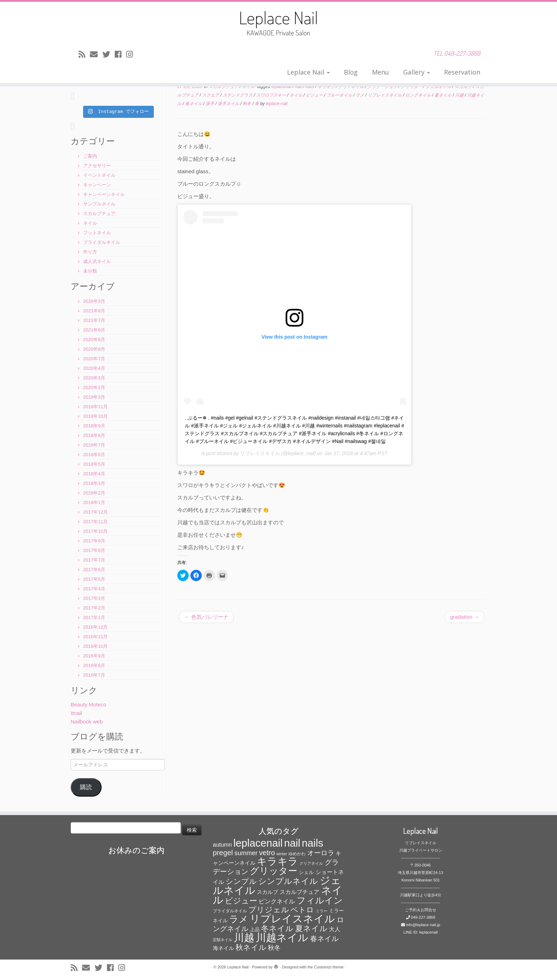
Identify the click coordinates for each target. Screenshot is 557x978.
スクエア (211, 95)
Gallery (416, 72)
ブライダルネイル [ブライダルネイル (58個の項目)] (230, 910)
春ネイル (194, 103)
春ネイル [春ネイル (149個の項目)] (324, 939)
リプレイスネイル (385, 95)
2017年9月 (94, 540)
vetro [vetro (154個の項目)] (267, 853)
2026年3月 (94, 301)
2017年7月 (94, 560)
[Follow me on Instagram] (131, 54)
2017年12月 (95, 512)
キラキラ (327, 86)
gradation (464, 617)
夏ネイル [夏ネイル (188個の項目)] (311, 928)
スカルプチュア (99, 213)
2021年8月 (94, 310)
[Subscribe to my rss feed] (84, 54)
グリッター (412, 86)
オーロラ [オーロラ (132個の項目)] (320, 853)
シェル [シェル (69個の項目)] (306, 872)
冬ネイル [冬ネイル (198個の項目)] (277, 928)
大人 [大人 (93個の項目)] (334, 929)
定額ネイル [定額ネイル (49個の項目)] (222, 940)
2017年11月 (95, 521)
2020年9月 (94, 339)
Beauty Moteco (88, 704)
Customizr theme (329, 967)
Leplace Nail (308, 72)
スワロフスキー (271, 95)
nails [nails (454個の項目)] (312, 843)
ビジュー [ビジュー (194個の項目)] (241, 900)
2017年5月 (94, 579)
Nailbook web (87, 722)
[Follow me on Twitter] (108, 54)
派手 (210, 103)
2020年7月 (94, 358)
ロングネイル (418, 95)
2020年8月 (94, 349)
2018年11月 (95, 406)
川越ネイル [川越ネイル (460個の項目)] (282, 937)
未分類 (90, 271)
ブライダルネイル (101, 242)
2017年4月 (94, 588)
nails (310, 86)
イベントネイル (99, 175)
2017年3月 (94, 598)
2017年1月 (94, 617)
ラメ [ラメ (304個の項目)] (238, 919)
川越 (460, 95)
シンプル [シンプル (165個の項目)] (241, 881)
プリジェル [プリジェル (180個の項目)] (268, 909)
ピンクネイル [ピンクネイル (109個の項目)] (277, 901)
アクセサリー (97, 165)
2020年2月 (94, 387)
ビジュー (315, 95)
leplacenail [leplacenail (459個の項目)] (258, 843)
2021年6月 (94, 330)
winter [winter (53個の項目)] (281, 854)
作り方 (90, 252)
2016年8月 (94, 665)
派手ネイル (229, 103)
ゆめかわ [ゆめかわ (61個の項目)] (296, 853)
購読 (86, 787)
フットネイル (97, 232)
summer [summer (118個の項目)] (246, 853)
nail (299, 86)
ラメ (360, 95)
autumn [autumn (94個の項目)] (222, 844)
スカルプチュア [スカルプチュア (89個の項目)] (299, 892)
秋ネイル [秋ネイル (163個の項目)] (251, 947)
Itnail (76, 713)
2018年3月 (94, 483)
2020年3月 (94, 378)
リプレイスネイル (260, 453)
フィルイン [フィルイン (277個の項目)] (320, 900)
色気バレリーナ (206, 617)
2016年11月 (95, 636)
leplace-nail (276, 103)
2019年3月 (94, 397)
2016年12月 (95, 627)
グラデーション (382, 86)
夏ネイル (443, 95)
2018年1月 (94, 502)
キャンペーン (97, 184)
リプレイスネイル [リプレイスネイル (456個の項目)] (292, 918)
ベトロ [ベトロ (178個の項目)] (302, 910)
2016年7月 (94, 675)
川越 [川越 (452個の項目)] (244, 937)
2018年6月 (94, 454)
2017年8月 (94, 550)
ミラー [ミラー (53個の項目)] (322, 911)
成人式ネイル (97, 261)
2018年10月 (95, 416)
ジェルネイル (439, 86)
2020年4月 (94, 368)
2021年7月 (94, 320)
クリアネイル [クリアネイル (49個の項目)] (311, 863)
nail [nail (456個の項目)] (292, 843)
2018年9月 (94, 425)
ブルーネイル (339, 95)
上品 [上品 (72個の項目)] (255, 929)
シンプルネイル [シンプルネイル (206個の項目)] (288, 881)
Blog (351, 72)
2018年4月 (94, 473)
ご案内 (90, 156)
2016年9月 (94, 656)
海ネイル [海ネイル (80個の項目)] (223, 948)
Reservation (462, 72)
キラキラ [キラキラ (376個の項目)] (277, 861)
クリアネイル (351, 86)
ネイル (90, 223)
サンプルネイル (99, 204)
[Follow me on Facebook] (120, 54)
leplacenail (282, 86)
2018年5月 (94, 464)
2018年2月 (94, 493)
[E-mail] (96, 54)
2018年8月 (94, 435)
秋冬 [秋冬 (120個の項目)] (274, 947)
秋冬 (247, 103)
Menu (380, 72)
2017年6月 (94, 569)
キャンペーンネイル (104, 194)
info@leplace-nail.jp (423, 925)
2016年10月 (95, 646)
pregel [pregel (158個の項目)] (223, 853)
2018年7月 (94, 445)
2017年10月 (95, 531)
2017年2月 (94, 608)
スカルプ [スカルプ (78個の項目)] (267, 892)
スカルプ (464, 86)
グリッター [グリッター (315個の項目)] (273, 870)
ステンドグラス (238, 95)
